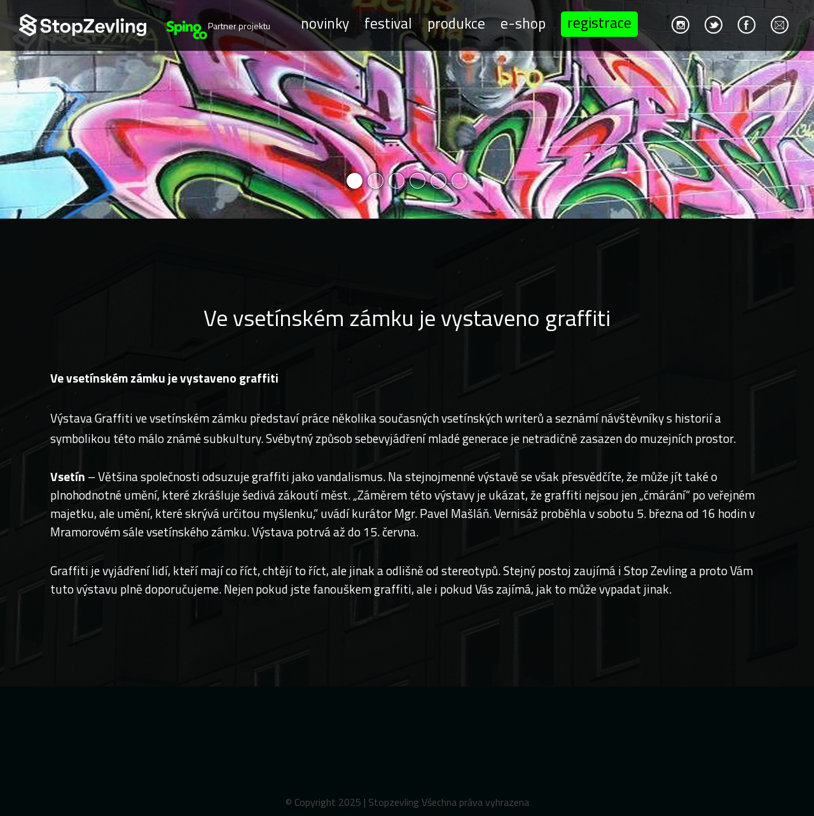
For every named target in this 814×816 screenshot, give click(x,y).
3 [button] (396, 181)
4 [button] (417, 181)
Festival (388, 22)
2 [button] (375, 181)
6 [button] (459, 181)
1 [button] (354, 181)
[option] (407, 109)
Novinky (325, 22)
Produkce (456, 22)
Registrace (599, 22)
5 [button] (438, 181)
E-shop (523, 22)
